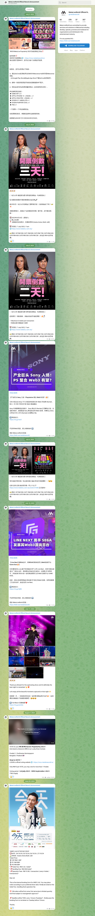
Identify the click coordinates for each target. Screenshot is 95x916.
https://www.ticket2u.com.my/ (22, 229)
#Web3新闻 (13, 393)
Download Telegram (75, 46)
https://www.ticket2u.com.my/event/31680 (24, 488)
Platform (82, 50)
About (66, 50)
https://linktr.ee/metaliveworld (70, 41)
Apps (76, 50)
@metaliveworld (74, 14)
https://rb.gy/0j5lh (16, 589)
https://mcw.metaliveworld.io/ (35, 58)
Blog (71, 50)
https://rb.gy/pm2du (16, 705)
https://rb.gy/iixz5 (16, 419)
